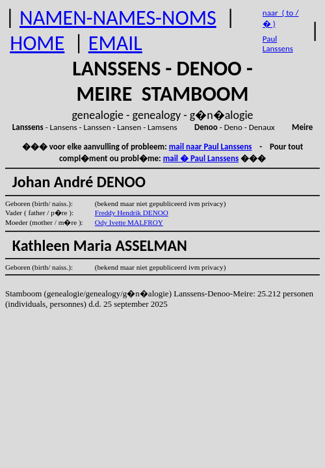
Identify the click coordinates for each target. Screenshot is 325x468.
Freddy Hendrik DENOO (131, 212)
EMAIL (115, 43)
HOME (37, 43)
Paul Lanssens (278, 43)
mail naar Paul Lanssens (210, 146)
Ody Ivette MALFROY (129, 222)
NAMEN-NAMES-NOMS (118, 18)
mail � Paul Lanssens (201, 158)
